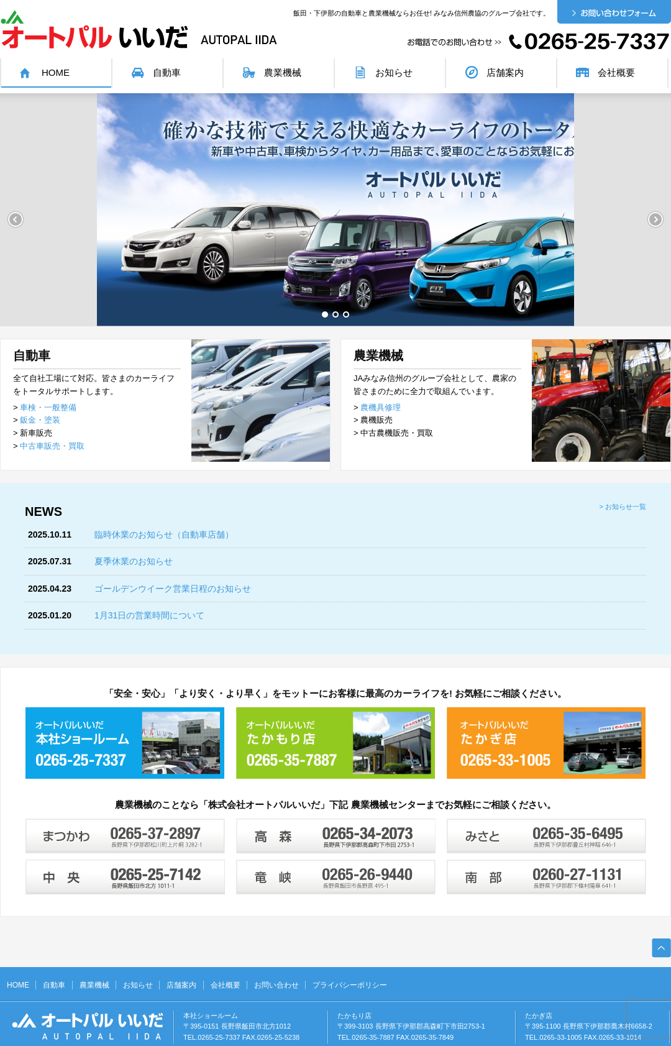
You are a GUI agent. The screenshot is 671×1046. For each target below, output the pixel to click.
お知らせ (394, 72)
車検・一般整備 (48, 407)
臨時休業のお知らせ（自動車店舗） (164, 534)
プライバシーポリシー (350, 985)
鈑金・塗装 (40, 419)
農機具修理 (380, 407)
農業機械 (282, 72)
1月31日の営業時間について (149, 615)
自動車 (167, 72)
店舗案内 (505, 72)
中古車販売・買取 (52, 446)
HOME (56, 72)
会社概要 (616, 72)
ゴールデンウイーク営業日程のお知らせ (172, 589)
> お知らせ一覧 (623, 506)
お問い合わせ (276, 985)
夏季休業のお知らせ (133, 561)
